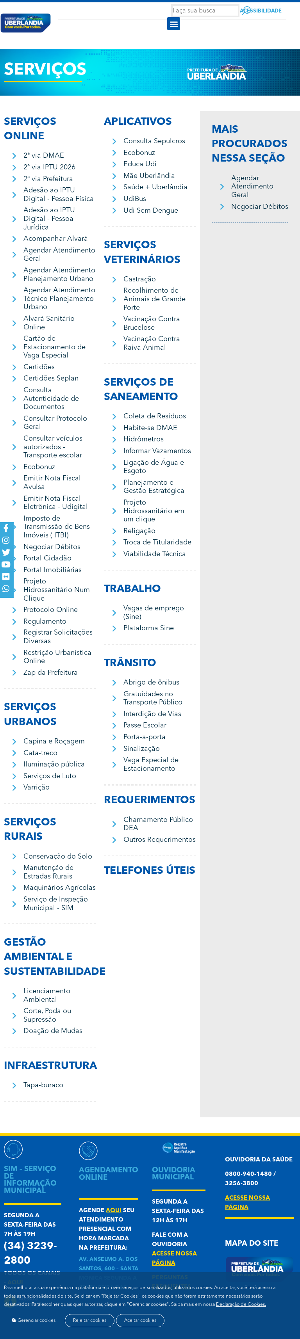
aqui (113, 1211)
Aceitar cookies (141, 1320)
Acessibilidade (261, 11)
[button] (173, 23)
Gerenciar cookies (33, 1320)
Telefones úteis (149, 871)
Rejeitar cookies (90, 1320)
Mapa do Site (251, 1244)
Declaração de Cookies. (241, 1304)
